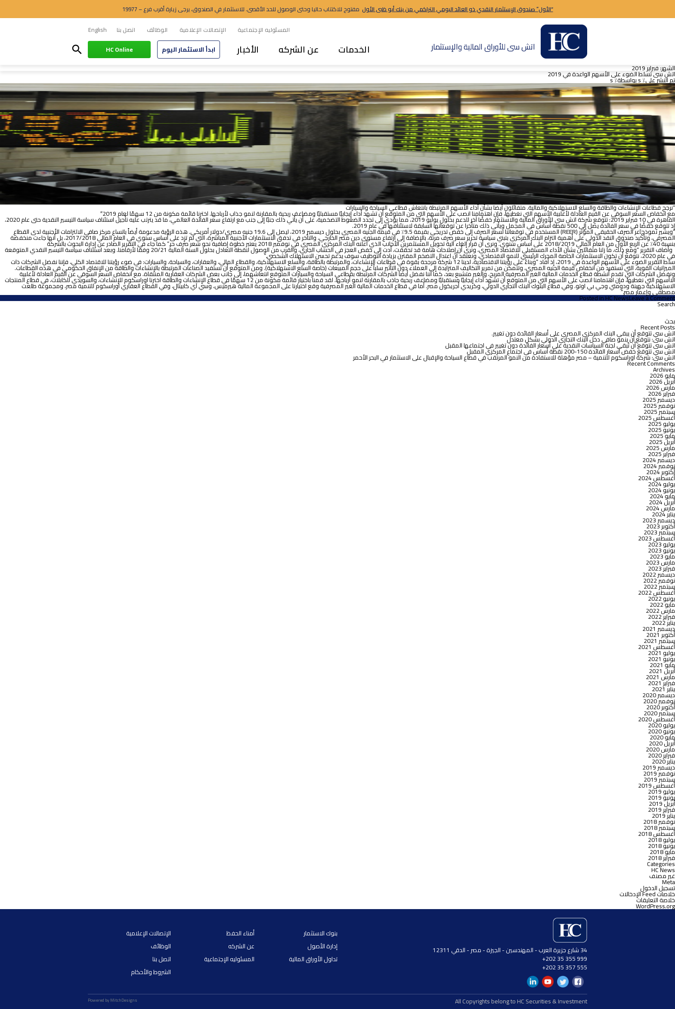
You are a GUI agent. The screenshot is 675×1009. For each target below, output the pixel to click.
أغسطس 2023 (656, 538)
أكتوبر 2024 (660, 472)
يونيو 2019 (661, 797)
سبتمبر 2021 (659, 640)
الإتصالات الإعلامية (203, 30)
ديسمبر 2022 (658, 574)
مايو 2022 (662, 604)
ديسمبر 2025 (658, 399)
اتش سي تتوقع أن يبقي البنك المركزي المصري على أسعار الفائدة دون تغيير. (583, 333)
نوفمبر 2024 (659, 466)
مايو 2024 (662, 496)
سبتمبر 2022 (659, 586)
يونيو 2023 (661, 550)
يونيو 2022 (661, 598)
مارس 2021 (660, 677)
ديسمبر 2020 (658, 695)
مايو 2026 (662, 375)
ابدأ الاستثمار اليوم (188, 49)
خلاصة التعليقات (655, 900)
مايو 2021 (662, 665)
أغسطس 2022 (656, 592)
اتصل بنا (126, 30)
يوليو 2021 (661, 652)
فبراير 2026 (661, 393)
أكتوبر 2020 (660, 707)
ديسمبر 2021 (658, 628)
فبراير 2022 (661, 616)
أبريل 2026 (662, 381)
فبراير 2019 (661, 809)
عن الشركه (299, 49)
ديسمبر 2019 (658, 767)
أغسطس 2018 (656, 833)
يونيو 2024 (661, 490)
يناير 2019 (663, 815)
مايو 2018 (662, 851)
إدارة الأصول (322, 946)
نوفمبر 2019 (659, 773)
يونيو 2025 (661, 429)
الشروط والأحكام (151, 972)
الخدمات (354, 49)
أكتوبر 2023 (660, 526)
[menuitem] (97, 30)
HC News (617, 298)
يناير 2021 (663, 689)
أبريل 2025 (662, 441)
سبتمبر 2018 (659, 827)
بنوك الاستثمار (320, 933)
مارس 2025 (660, 447)
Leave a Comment (652, 298)
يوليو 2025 (661, 423)
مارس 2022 (660, 610)
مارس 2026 (660, 387)
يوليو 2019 (661, 791)
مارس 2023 (660, 562)
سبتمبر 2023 (659, 532)
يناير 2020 (663, 761)
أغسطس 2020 (656, 719)
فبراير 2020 (661, 755)
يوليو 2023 (661, 544)
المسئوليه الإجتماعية (264, 30)
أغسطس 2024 (656, 478)
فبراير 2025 (661, 453)
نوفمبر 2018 (659, 821)
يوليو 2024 (661, 484)
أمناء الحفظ (240, 933)
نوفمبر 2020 (659, 701)
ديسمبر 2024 (658, 460)
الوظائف (157, 30)
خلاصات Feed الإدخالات (647, 894)
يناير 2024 (663, 514)
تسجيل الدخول (657, 888)
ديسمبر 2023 (658, 520)
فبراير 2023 (661, 568)
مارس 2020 (660, 749)
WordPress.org (655, 906)
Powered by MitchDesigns (112, 1000)
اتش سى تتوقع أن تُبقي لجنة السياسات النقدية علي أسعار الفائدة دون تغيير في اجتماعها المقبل (560, 345)
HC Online (119, 49)
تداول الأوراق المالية (313, 959)
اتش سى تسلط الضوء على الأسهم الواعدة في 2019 (611, 74)
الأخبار (248, 49)
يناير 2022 (663, 622)
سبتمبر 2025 (659, 411)
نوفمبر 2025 (659, 405)
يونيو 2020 (661, 731)
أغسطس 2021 (656, 646)
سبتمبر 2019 (659, 779)
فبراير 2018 (661, 857)
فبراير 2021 (661, 683)
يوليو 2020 (661, 725)
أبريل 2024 (662, 502)
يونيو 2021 (661, 658)
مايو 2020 (662, 737)
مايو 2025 (662, 435)
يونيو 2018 (661, 845)
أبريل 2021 (662, 671)
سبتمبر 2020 (659, 713)
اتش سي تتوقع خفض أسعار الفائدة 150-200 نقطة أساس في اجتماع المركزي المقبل (571, 351)
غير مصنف (662, 876)
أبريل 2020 (662, 743)
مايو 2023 (662, 556)
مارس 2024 (660, 508)
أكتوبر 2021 (660, 634)
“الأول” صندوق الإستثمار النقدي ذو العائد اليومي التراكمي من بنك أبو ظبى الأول (457, 9)
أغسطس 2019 (656, 785)
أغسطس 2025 (656, 417)
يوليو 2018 (661, 839)
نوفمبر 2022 (659, 580)
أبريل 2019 (662, 803)
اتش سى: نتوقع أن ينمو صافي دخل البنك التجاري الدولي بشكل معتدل (591, 339)
